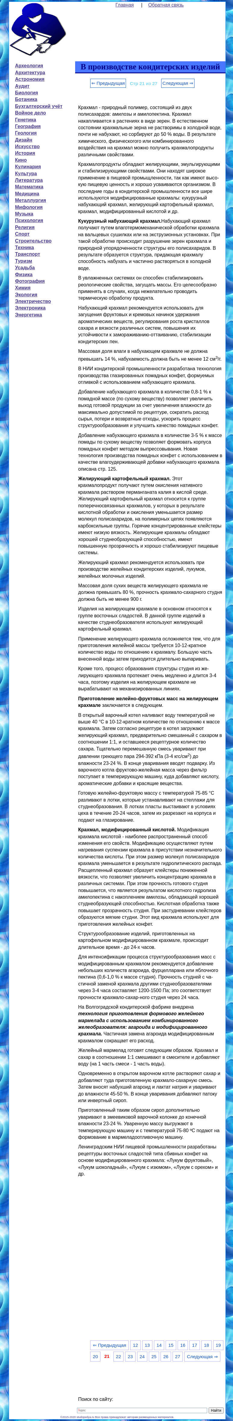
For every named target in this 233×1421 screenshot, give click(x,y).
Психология (29, 220)
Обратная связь (166, 5)
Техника (24, 247)
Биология (26, 92)
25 (154, 1356)
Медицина (27, 193)
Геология (26, 133)
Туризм (23, 261)
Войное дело (30, 112)
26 (165, 1356)
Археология (29, 65)
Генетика (25, 119)
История (25, 153)
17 (194, 1345)
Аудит (22, 86)
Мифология (29, 207)
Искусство (27, 146)
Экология (26, 294)
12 (135, 1345)
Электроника (30, 307)
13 (147, 1345)
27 (177, 1356)
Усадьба (25, 267)
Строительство (33, 240)
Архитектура (30, 72)
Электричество (33, 301)
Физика (23, 274)
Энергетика (28, 314)
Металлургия (30, 200)
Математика (29, 186)
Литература (29, 180)
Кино (21, 160)
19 (218, 1345)
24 (142, 1356)
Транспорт (27, 254)
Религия (25, 227)
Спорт (22, 234)
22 (118, 1356)
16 (182, 1345)
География (28, 126)
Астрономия (29, 79)
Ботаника (26, 99)
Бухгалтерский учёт (38, 106)
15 (170, 1345)
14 (159, 1345)
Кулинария (28, 166)
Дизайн (23, 139)
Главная (124, 5)
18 (206, 1345)
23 (130, 1356)
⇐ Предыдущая (108, 83)
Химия (23, 287)
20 (95, 1356)
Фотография (30, 281)
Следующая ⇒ (177, 83)
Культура (26, 173)
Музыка (24, 213)
